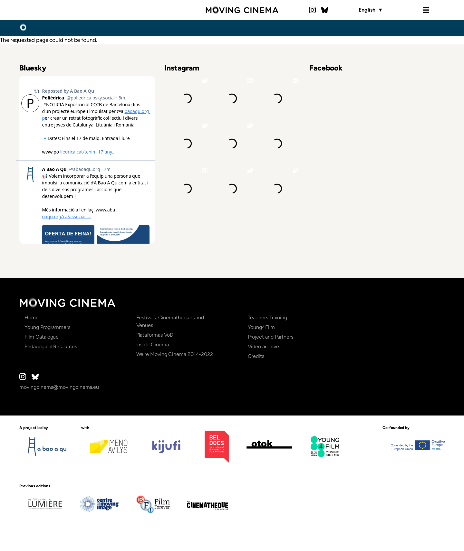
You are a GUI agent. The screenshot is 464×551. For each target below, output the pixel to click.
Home (23, 28)
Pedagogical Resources (50, 346)
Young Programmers (47, 327)
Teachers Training (267, 317)
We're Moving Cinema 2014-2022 (174, 354)
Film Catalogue (41, 337)
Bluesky (324, 10)
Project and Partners (270, 337)
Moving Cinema (242, 10)
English (371, 10)
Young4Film (261, 327)
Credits (256, 356)
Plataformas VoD (155, 335)
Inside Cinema (152, 344)
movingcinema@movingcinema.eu (59, 387)
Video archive (263, 346)
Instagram (312, 10)
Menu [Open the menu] (425, 10)
